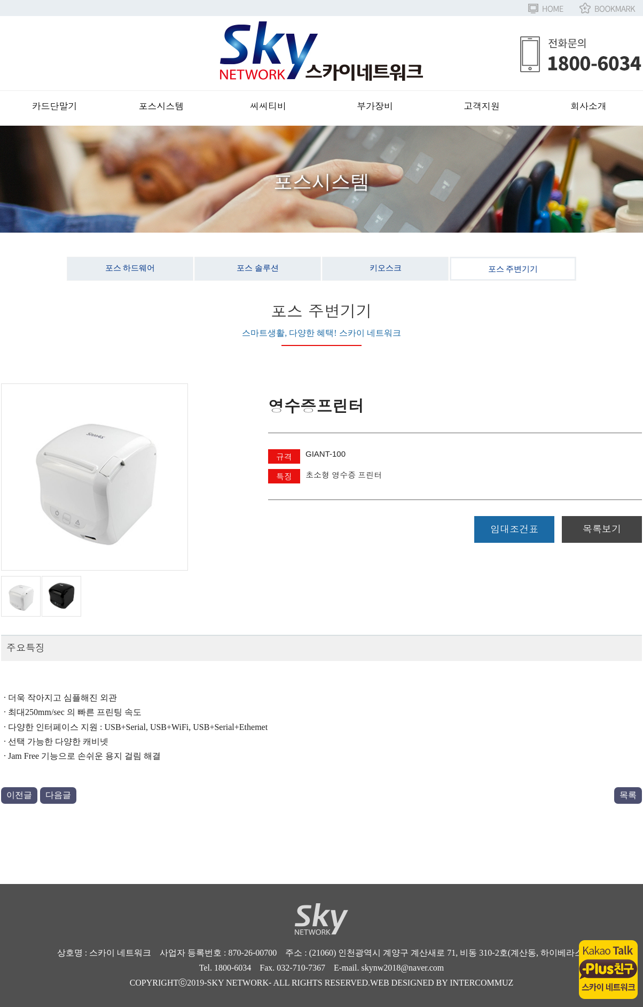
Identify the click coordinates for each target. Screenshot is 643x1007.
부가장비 (375, 107)
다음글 (58, 795)
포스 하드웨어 (130, 268)
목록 (628, 795)
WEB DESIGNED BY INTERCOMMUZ (441, 982)
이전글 (19, 795)
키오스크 (386, 268)
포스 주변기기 (513, 269)
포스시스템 (161, 107)
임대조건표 (514, 529)
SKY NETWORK (238, 982)
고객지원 (482, 107)
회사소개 (588, 107)
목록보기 (602, 529)
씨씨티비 (268, 107)
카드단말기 (54, 107)
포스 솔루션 (258, 268)
